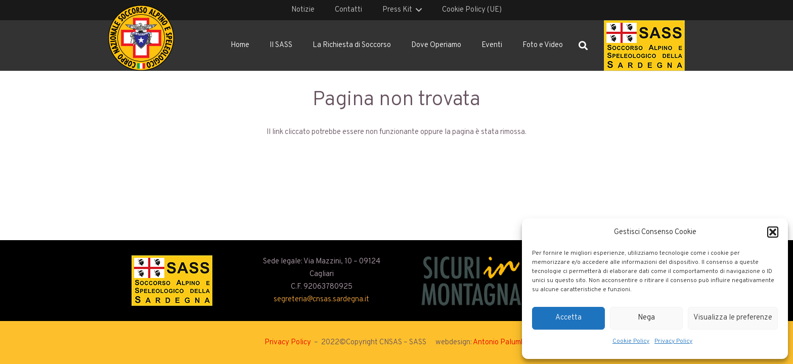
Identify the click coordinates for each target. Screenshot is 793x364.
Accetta (568, 318)
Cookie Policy (630, 341)
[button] (773, 232)
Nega (646, 318)
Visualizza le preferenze (732, 318)
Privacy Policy (673, 341)
